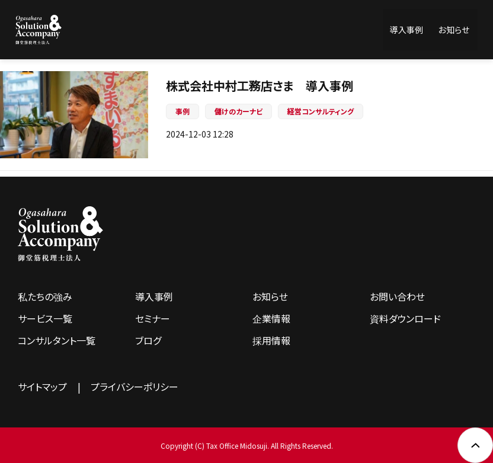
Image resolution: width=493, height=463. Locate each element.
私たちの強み (45, 296)
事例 (182, 111)
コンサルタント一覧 (56, 340)
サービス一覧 (45, 318)
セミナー (152, 318)
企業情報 (271, 318)
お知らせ (454, 30)
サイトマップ (42, 386)
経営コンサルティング (320, 111)
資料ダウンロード (405, 318)
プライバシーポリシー (134, 386)
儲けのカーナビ (238, 111)
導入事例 (406, 30)
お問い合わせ (397, 296)
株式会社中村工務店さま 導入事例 (259, 85)
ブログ (148, 340)
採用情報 (271, 340)
